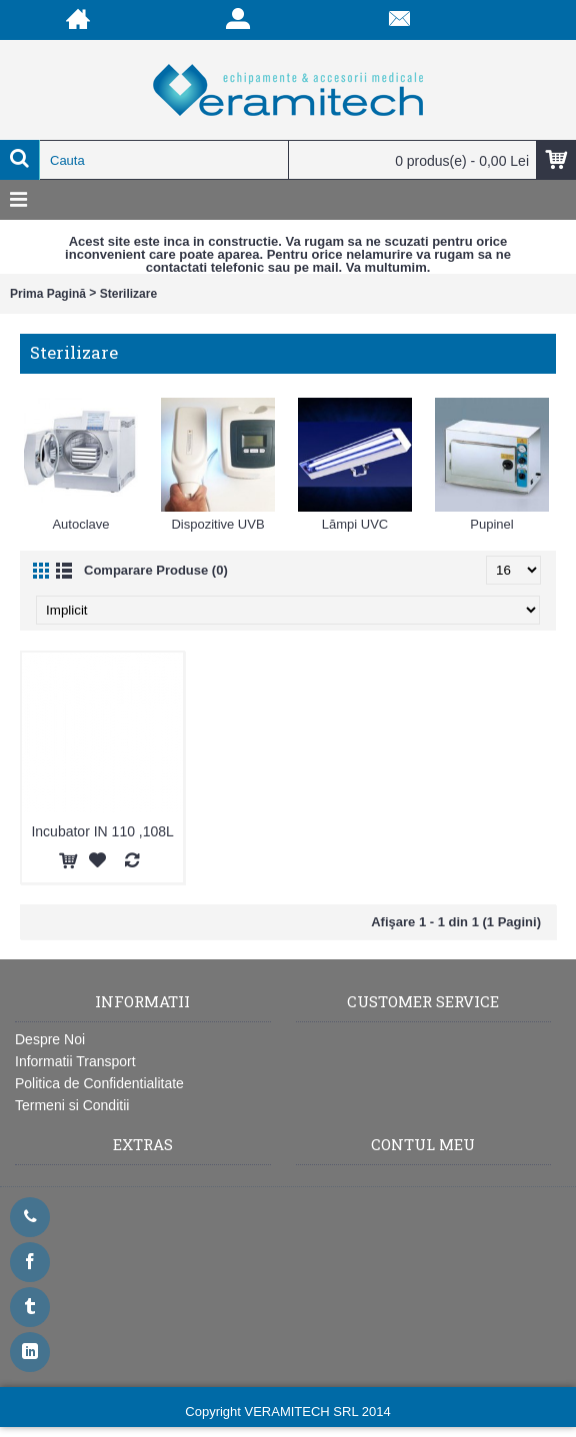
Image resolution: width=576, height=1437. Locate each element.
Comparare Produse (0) (156, 570)
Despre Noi (50, 1039)
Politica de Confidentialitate (99, 1083)
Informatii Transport (75, 1061)
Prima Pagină (48, 294)
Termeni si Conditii (72, 1105)
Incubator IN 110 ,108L (102, 831)
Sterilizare (128, 294)
